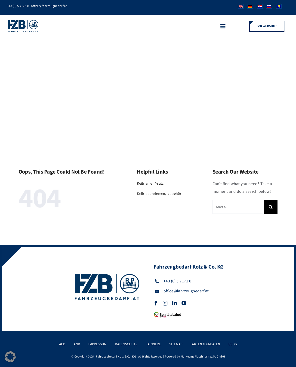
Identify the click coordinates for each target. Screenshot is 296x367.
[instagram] (165, 303)
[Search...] (238, 207)
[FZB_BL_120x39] (167, 312)
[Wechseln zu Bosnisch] (277, 7)
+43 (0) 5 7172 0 (18, 6)
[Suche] (271, 207)
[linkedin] (174, 303)
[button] (10, 357)
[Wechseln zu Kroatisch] (258, 7)
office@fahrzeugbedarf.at (49, 6)
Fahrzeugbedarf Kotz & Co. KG (116, 357)
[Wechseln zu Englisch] (239, 7)
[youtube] (184, 303)
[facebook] (156, 303)
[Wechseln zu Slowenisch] (267, 7)
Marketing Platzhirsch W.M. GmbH (203, 357)
